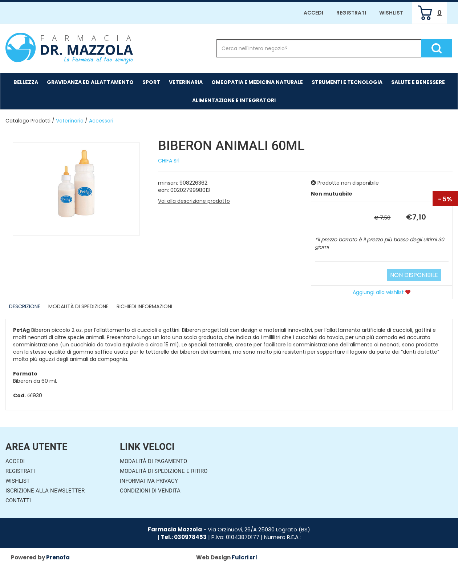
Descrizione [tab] (24, 306)
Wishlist (391, 12)
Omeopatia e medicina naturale (257, 82)
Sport (151, 82)
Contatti (18, 500)
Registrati (351, 12)
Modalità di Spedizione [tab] (78, 306)
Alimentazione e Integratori (234, 100)
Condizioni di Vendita (150, 490)
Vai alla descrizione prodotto (194, 201)
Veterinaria (186, 82)
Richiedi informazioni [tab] (144, 306)
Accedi (313, 12)
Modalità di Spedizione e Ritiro (163, 471)
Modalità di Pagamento (153, 461)
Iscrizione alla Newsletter (45, 490)
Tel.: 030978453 (184, 537)
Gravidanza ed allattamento (90, 82)
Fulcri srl (244, 557)
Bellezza (25, 82)
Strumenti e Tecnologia (347, 82)
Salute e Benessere (418, 82)
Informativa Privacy (149, 481)
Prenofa (58, 557)
